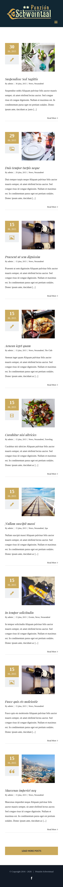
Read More (51, 118)
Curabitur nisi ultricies (20, 435)
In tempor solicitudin (19, 612)
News (31, 83)
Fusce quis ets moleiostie (21, 701)
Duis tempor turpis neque (22, 168)
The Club (48, 350)
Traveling (48, 439)
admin (10, 83)
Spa (46, 528)
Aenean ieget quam (18, 346)
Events (31, 617)
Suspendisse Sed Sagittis (21, 79)
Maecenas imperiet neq (20, 790)
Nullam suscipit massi (20, 523)
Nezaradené (39, 83)
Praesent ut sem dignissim (22, 257)
